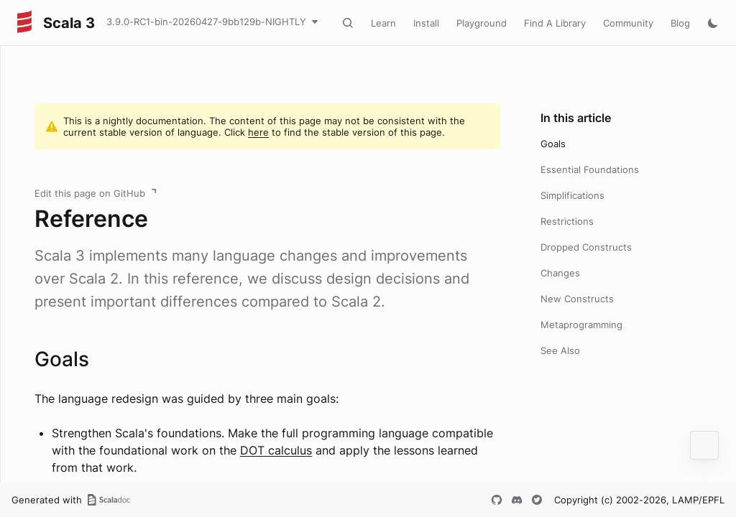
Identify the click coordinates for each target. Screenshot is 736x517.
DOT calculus (276, 450)
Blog (680, 23)
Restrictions (567, 221)
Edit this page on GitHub (89, 193)
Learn (383, 23)
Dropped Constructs (586, 247)
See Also (560, 350)
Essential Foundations (589, 169)
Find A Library (555, 23)
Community (628, 23)
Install (426, 23)
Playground (481, 23)
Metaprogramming (581, 324)
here (258, 132)
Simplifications (572, 195)
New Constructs (577, 298)
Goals (553, 143)
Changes (560, 273)
